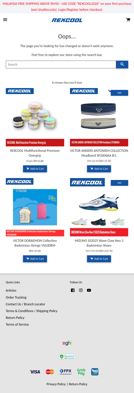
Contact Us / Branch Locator (25, 304)
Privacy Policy (56, 384)
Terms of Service (17, 324)
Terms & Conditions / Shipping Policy (31, 311)
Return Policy (15, 318)
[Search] (61, 64)
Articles (11, 290)
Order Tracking (16, 297)
